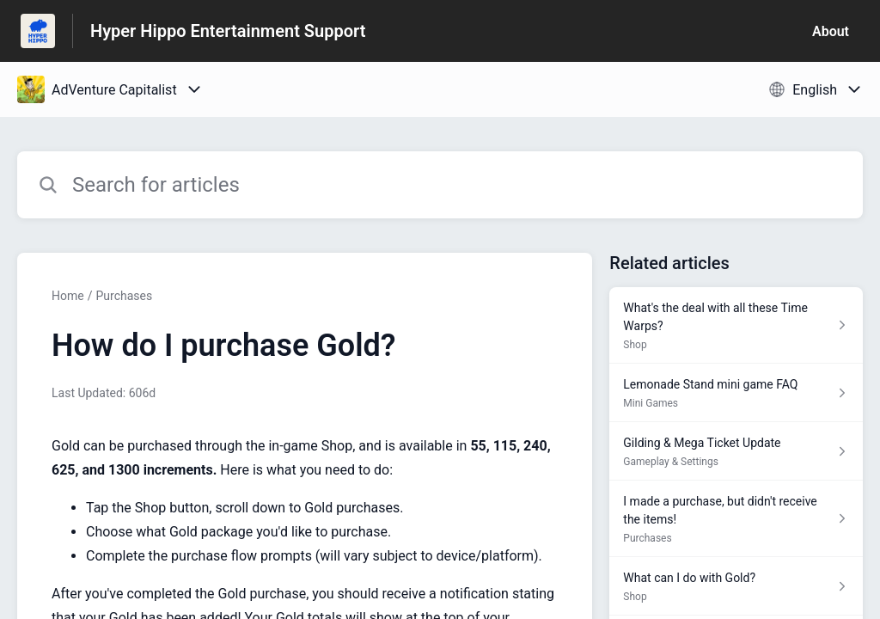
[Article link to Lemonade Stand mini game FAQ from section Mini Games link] (736, 393)
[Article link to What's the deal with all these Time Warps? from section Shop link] (736, 325)
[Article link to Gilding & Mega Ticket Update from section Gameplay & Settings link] (736, 451)
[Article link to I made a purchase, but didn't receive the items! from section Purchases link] (736, 519)
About (830, 31)
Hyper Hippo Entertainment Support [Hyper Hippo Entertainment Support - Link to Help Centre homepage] (227, 31)
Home (68, 296)
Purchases (123, 296)
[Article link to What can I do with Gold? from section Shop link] (736, 586)
